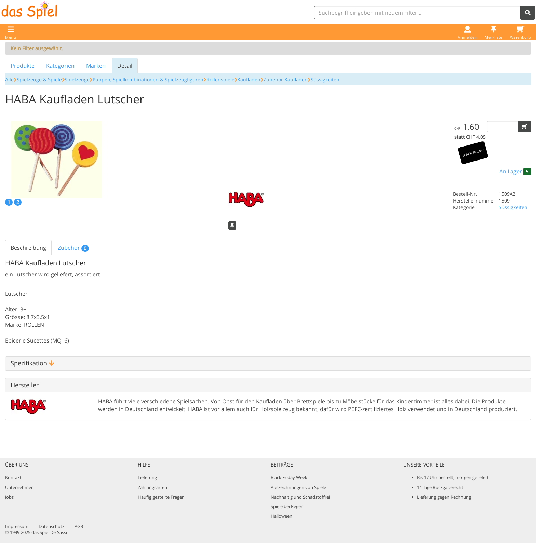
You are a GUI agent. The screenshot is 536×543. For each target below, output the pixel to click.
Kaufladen (248, 79)
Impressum (16, 526)
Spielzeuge (77, 79)
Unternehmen (19, 487)
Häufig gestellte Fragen (161, 497)
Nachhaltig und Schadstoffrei (300, 497)
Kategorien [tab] (60, 65)
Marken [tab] (96, 65)
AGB (79, 526)
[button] (524, 126)
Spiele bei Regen (287, 506)
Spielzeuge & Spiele (39, 79)
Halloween (281, 516)
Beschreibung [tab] (28, 247)
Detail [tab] (124, 65)
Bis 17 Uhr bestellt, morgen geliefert (453, 477)
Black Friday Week (289, 477)
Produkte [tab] (23, 65)
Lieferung (147, 477)
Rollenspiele (220, 79)
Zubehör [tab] (73, 248)
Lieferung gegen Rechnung (444, 497)
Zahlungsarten (152, 487)
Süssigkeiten (325, 79)
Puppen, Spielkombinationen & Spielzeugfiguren (148, 79)
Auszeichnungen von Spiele (298, 487)
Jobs (9, 497)
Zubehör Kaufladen (286, 79)
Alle (9, 79)
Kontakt (13, 477)
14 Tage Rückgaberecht (440, 487)
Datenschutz (51, 526)
